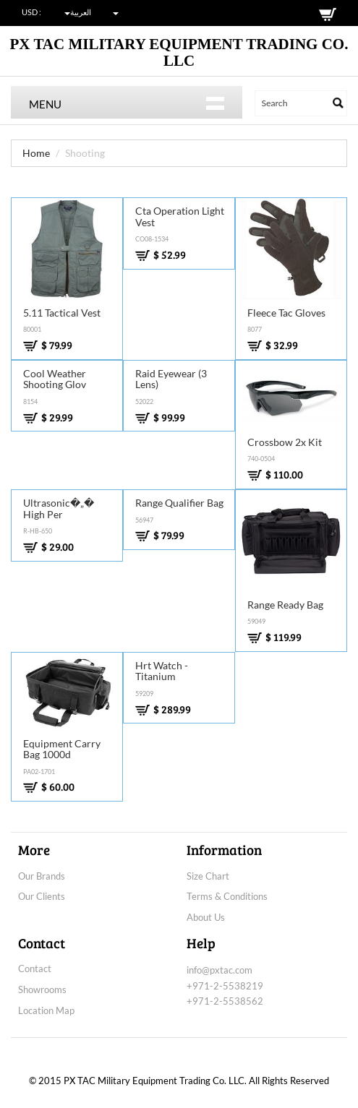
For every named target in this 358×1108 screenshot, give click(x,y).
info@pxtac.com (219, 970)
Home (36, 153)
